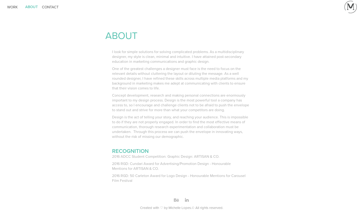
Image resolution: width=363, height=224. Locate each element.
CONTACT (50, 6)
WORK (12, 6)
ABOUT (31, 6)
